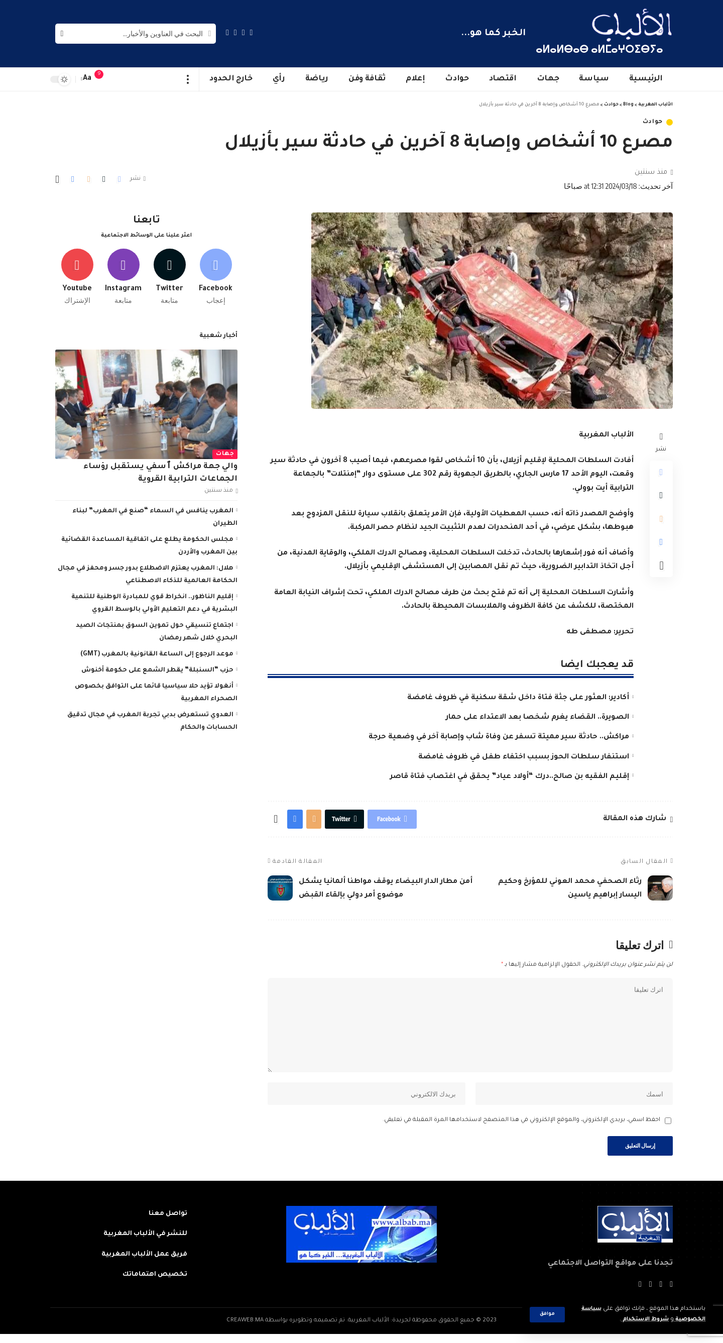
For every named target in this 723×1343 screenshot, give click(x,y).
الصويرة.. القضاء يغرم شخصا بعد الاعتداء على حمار (537, 718)
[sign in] (119, 79)
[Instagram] (227, 32)
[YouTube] (235, 32)
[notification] (104, 79)
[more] (188, 79)
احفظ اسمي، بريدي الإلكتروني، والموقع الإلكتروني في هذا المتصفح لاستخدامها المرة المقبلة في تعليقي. (521, 1128)
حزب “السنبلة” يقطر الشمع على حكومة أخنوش (157, 668)
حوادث (653, 122)
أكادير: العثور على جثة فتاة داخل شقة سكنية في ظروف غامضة (518, 698)
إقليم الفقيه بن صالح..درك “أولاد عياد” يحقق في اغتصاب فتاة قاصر (509, 777)
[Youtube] (77, 275)
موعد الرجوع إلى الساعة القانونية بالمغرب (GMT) (156, 652)
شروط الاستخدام (639, 1319)
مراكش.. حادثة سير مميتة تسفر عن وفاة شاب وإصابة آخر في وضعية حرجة (499, 737)
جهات (225, 452)
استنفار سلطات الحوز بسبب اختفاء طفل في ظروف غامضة (523, 757)
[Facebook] (252, 32)
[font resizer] (87, 79)
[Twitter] (243, 32)
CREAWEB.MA (245, 1329)
